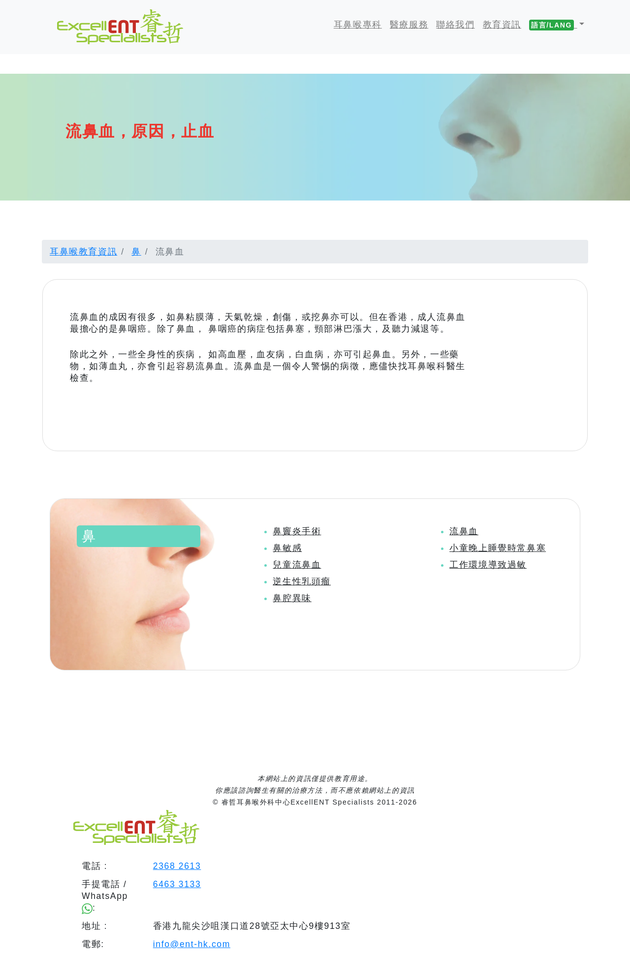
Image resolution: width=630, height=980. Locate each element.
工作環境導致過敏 (488, 565)
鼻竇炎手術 (297, 531)
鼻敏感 (287, 548)
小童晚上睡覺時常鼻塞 (497, 548)
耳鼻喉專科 (358, 24)
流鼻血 (463, 531)
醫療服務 (409, 24)
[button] (556, 24)
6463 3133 (177, 884)
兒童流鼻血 (297, 565)
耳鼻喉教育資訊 (83, 252)
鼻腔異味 (292, 598)
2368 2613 (177, 866)
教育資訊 (502, 24)
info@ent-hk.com (191, 944)
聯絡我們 (455, 24)
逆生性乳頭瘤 (302, 581)
